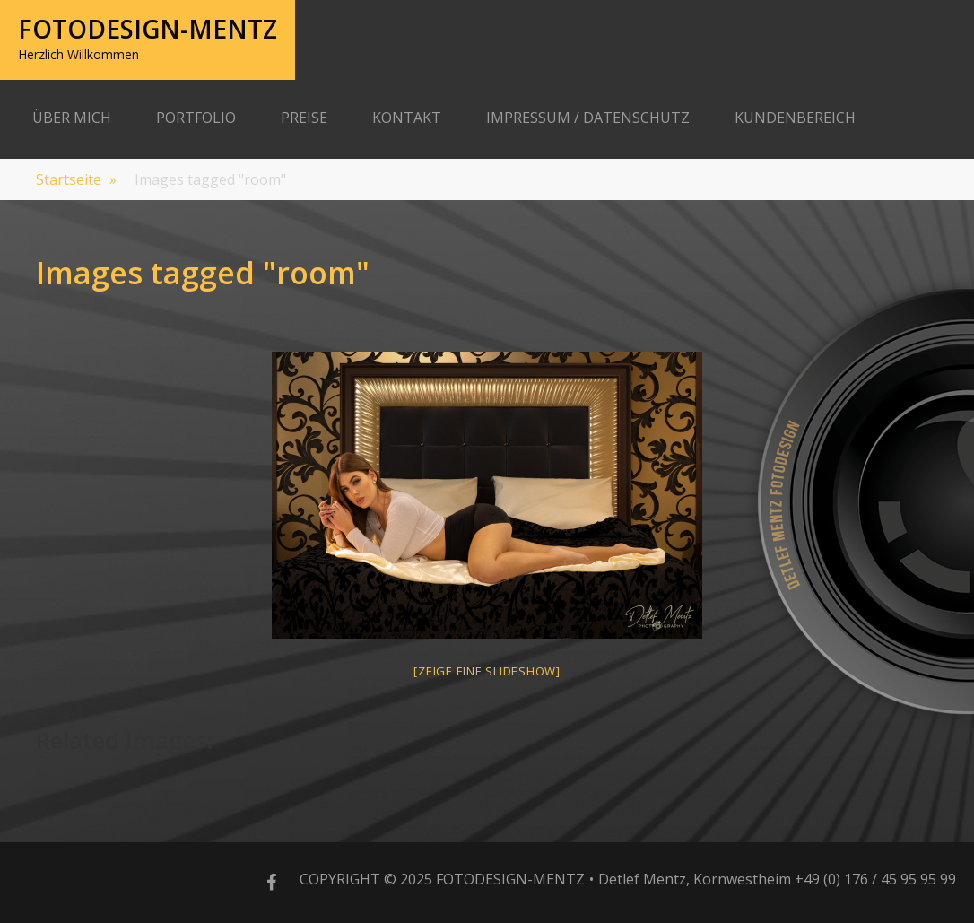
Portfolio (196, 117)
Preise (304, 117)
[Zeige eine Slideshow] (487, 671)
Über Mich (71, 117)
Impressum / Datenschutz (588, 117)
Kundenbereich (795, 117)
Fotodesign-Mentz (147, 29)
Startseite (76, 179)
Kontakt (406, 117)
